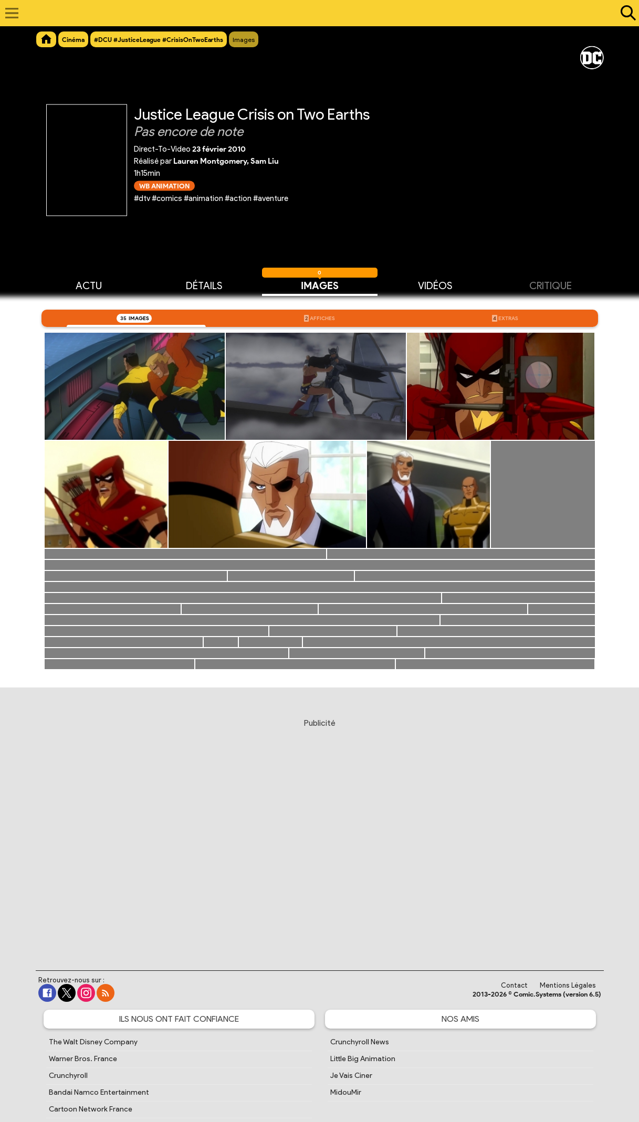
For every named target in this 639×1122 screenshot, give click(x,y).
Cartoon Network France (90, 1109)
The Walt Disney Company (93, 1042)
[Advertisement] (319, 834)
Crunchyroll (68, 1075)
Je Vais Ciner (351, 1075)
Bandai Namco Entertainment (99, 1092)
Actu (89, 285)
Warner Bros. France (83, 1058)
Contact (514, 985)
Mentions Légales (568, 985)
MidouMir (345, 1092)
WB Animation (164, 185)
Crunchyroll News (359, 1042)
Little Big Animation (362, 1058)
